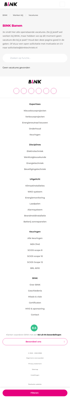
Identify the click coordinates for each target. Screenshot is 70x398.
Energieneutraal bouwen (35, 122)
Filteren (34, 393)
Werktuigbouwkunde (35, 157)
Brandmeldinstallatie (35, 215)
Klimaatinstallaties (34, 185)
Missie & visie (35, 296)
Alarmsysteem (35, 209)
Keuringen (35, 134)
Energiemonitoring (35, 197)
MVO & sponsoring (34, 308)
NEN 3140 (35, 244)
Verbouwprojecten (35, 116)
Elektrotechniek (35, 151)
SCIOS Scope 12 (35, 262)
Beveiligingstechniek (35, 169)
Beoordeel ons (33, 341)
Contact (35, 314)
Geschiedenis (35, 290)
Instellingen (35, 375)
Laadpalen (35, 203)
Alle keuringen (34, 238)
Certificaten (35, 302)
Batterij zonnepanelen (35, 221)
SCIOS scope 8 (35, 250)
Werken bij (18, 15)
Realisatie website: (35, 384)
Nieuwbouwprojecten (35, 110)
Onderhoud (35, 128)
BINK (5, 15)
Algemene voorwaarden (35, 358)
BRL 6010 (35, 268)
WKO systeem (35, 191)
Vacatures (33, 15)
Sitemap (35, 369)
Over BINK (35, 284)
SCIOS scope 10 (35, 256)
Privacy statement (35, 364)
